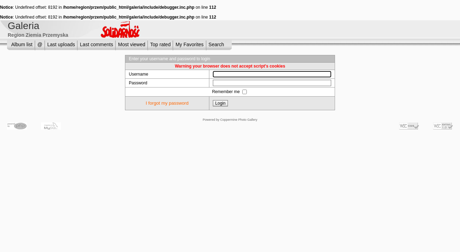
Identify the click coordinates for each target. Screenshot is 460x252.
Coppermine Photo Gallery (238, 119)
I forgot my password (167, 103)
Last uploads (61, 44)
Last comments (96, 44)
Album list (22, 44)
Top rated (160, 44)
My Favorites (189, 44)
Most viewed (131, 44)
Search (216, 44)
